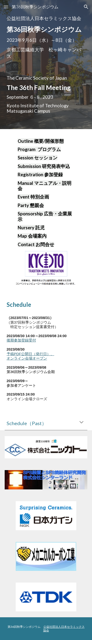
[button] (6, 6)
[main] (46, 37)
